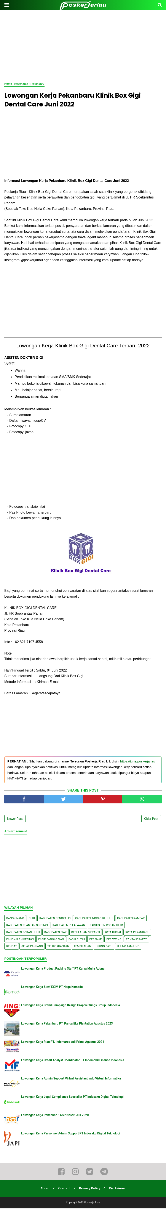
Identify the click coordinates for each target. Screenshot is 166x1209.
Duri (32, 918)
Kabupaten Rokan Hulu (23, 932)
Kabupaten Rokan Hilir (106, 925)
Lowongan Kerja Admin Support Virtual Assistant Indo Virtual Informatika (71, 1079)
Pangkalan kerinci (20, 940)
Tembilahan (82, 946)
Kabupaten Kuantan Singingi (27, 925)
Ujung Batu (104, 946)
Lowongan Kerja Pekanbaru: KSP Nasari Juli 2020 (55, 1115)
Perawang (113, 940)
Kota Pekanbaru (137, 932)
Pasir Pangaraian (51, 940)
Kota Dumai (112, 932)
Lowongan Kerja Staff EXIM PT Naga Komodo (52, 987)
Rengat (11, 946)
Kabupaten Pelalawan (69, 925)
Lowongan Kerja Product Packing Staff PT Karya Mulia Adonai (63, 969)
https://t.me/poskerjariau (137, 762)
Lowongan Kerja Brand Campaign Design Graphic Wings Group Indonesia (70, 1006)
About (44, 1189)
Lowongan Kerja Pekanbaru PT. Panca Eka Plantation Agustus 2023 (67, 1024)
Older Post (151, 819)
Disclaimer (118, 1189)
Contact (64, 1189)
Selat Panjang (32, 946)
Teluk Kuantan (58, 946)
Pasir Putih (77, 940)
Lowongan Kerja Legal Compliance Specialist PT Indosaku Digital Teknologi (72, 1097)
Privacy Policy (90, 1189)
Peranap (95, 940)
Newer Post (15, 819)
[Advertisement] (83, 45)
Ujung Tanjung (128, 946)
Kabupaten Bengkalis (54, 918)
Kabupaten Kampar (131, 918)
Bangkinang (15, 918)
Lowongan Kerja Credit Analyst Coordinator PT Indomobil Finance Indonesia (72, 1060)
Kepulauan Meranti (85, 932)
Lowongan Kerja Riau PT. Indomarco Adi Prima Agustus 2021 (62, 1042)
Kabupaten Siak (55, 932)
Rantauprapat (136, 940)
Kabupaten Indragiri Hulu (94, 918)
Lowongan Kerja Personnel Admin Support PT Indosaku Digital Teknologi (70, 1134)
